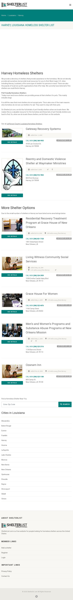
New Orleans (6, 469)
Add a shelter (6, 548)
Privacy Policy (6, 571)
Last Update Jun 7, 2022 (64, 346)
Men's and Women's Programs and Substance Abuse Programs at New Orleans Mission (48, 328)
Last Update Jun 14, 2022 (64, 238)
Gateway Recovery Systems (43, 129)
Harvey (21, 15)
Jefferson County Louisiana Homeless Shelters (24, 124)
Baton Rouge (6, 426)
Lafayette (5, 450)
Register (4, 553)
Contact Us (5, 576)
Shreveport (5, 489)
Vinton (3, 499)
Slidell (3, 494)
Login (3, 557)
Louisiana (12, 15)
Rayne (3, 484)
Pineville (4, 479)
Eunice (3, 431)
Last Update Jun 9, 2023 (64, 305)
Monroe (4, 460)
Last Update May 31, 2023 (64, 140)
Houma (4, 445)
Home (3, 15)
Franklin (4, 435)
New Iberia (5, 465)
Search (65, 404)
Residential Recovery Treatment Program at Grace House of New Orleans (46, 223)
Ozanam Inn (33, 365)
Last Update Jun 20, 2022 (64, 174)
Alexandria (5, 421)
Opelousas (5, 474)
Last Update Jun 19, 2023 (64, 376)
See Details (12, 142)
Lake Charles (6, 455)
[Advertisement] (36, 46)
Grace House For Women (42, 293)
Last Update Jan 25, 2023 (64, 275)
